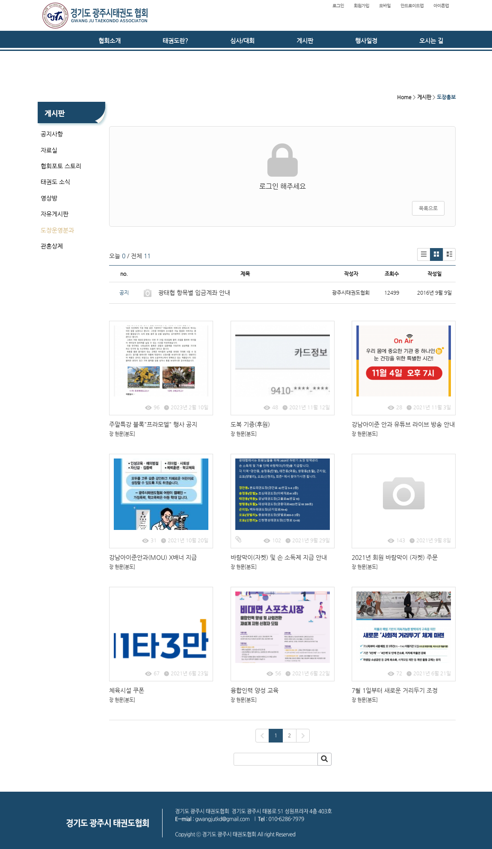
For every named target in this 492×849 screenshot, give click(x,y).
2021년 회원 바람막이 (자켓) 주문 (395, 557)
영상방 (49, 198)
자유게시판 (54, 213)
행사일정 (366, 40)
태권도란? (175, 40)
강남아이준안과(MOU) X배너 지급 (153, 557)
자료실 (49, 150)
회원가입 (361, 5)
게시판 (304, 40)
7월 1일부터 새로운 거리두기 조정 (395, 690)
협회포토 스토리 (61, 166)
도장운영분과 (57, 230)
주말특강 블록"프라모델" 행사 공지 (153, 424)
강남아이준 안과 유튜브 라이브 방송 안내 (403, 424)
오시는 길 (431, 40)
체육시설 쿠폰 (126, 690)
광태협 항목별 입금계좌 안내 (194, 292)
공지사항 (52, 133)
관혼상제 (52, 246)
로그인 (338, 5)
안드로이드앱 (412, 5)
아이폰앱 (441, 5)
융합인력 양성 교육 (255, 690)
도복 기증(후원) (250, 424)
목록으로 (428, 208)
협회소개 (109, 40)
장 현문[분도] (122, 434)
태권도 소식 (55, 181)
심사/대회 (242, 40)
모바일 (385, 5)
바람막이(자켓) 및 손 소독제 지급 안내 (279, 557)
